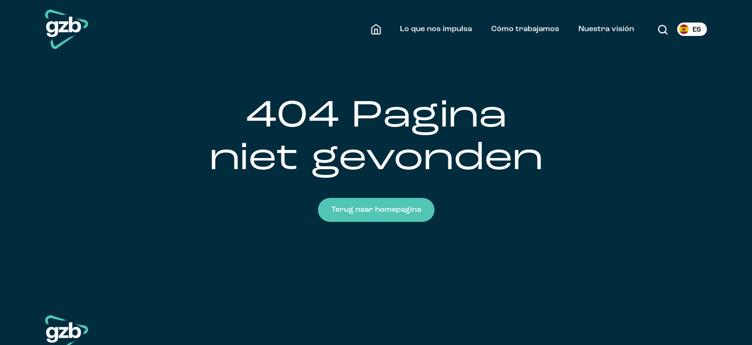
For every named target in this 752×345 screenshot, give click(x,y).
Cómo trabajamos (525, 29)
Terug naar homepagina (376, 210)
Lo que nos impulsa (436, 29)
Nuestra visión (606, 29)
